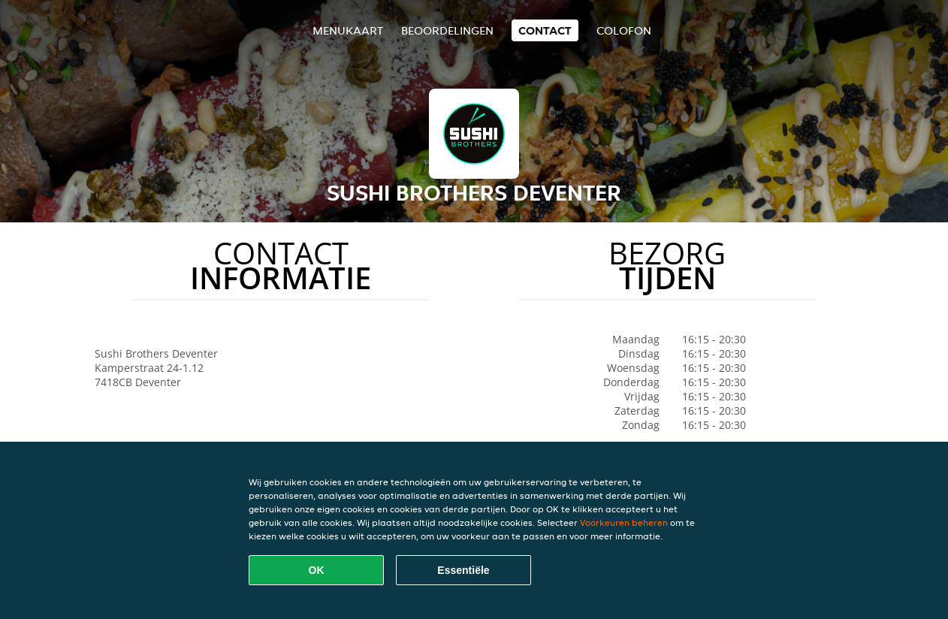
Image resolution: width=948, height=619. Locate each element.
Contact (545, 30)
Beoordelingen (447, 30)
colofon (623, 30)
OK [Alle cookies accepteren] (317, 570)
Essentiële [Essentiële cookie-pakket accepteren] (463, 570)
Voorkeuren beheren (624, 522)
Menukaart (347, 30)
